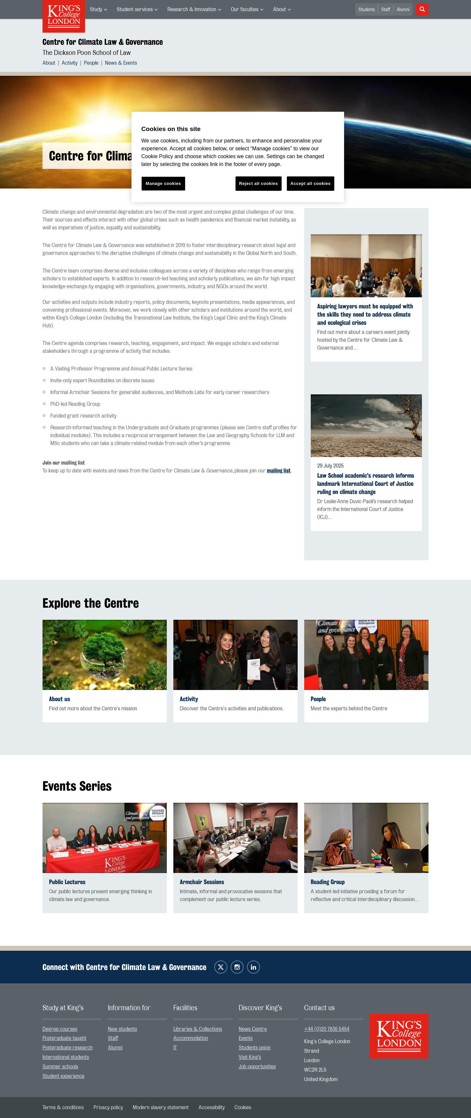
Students (366, 10)
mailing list (278, 470)
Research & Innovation (191, 9)
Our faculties (244, 9)
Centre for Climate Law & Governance (103, 42)
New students (122, 1029)
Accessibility (212, 1107)
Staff (385, 10)
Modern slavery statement (161, 1107)
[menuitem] (98, 9)
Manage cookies (163, 183)
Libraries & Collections (197, 1029)
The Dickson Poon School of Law (87, 53)
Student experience (63, 1076)
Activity (70, 63)
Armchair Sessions (202, 882)
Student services (135, 9)
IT (175, 1047)
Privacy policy (108, 1107)
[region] (237, 157)
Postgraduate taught (64, 1038)
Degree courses (60, 1029)
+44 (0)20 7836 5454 (326, 1029)
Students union (254, 1047)
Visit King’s (250, 1057)
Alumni (403, 10)
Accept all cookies (310, 183)
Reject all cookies (258, 183)
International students (66, 1057)
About (279, 9)
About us (59, 699)
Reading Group (328, 882)
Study (96, 9)
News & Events (121, 63)
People (91, 63)
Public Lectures (67, 882)
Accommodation (190, 1038)
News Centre (253, 1029)
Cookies (243, 1107)
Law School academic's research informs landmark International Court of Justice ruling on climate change (365, 483)
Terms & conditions (63, 1107)
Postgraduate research (68, 1047)
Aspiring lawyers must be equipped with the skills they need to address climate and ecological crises (365, 314)
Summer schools (60, 1066)
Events (246, 1038)
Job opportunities (257, 1066)
